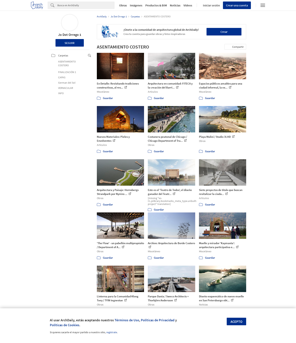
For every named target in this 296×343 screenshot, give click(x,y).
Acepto (236, 321)
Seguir (70, 43)
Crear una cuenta (237, 5)
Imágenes (136, 5)
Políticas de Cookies (64, 325)
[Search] (86, 5)
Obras (123, 5)
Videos (187, 5)
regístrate (111, 332)
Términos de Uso (127, 320)
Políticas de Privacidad (157, 320)
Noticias (175, 5)
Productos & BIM (156, 5)
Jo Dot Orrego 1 (69, 34)
